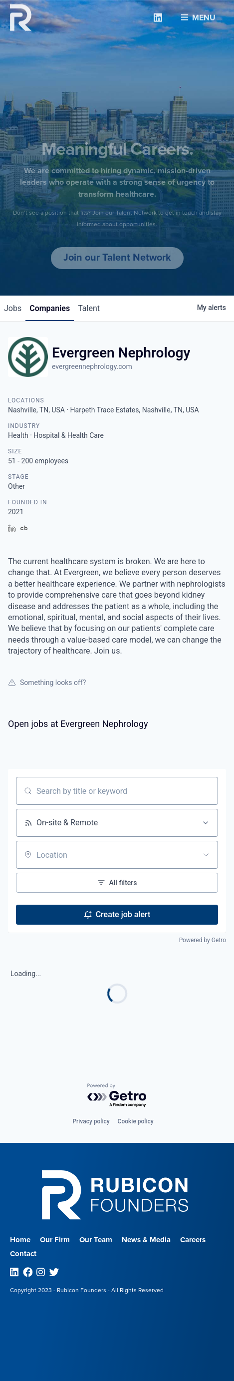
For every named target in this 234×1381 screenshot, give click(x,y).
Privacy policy (90, 1121)
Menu (198, 15)
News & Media (146, 1239)
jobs (12, 308)
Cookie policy (136, 1121)
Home (20, 1239)
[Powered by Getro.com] (117, 1095)
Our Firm (55, 1239)
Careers (193, 1239)
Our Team (95, 1239)
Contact (23, 1253)
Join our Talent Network (117, 258)
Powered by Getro (202, 940)
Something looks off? (47, 683)
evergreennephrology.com (92, 366)
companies (49, 308)
